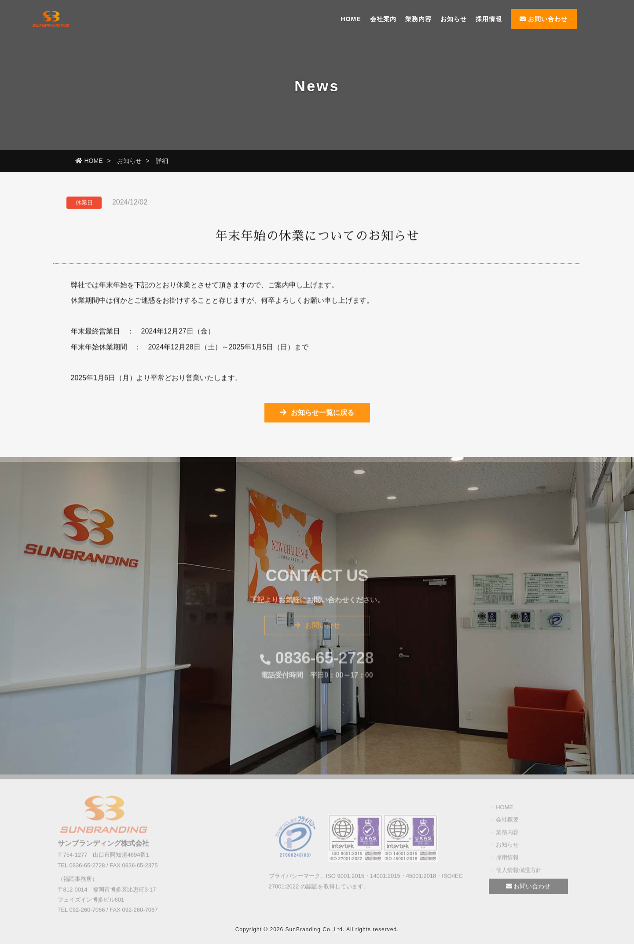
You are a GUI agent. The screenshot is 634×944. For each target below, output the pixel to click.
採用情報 (489, 18)
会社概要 (507, 822)
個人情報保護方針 (519, 872)
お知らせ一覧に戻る (317, 414)
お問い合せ (317, 628)
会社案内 (383, 18)
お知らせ (453, 18)
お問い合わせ (544, 18)
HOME (351, 18)
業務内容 (418, 18)
